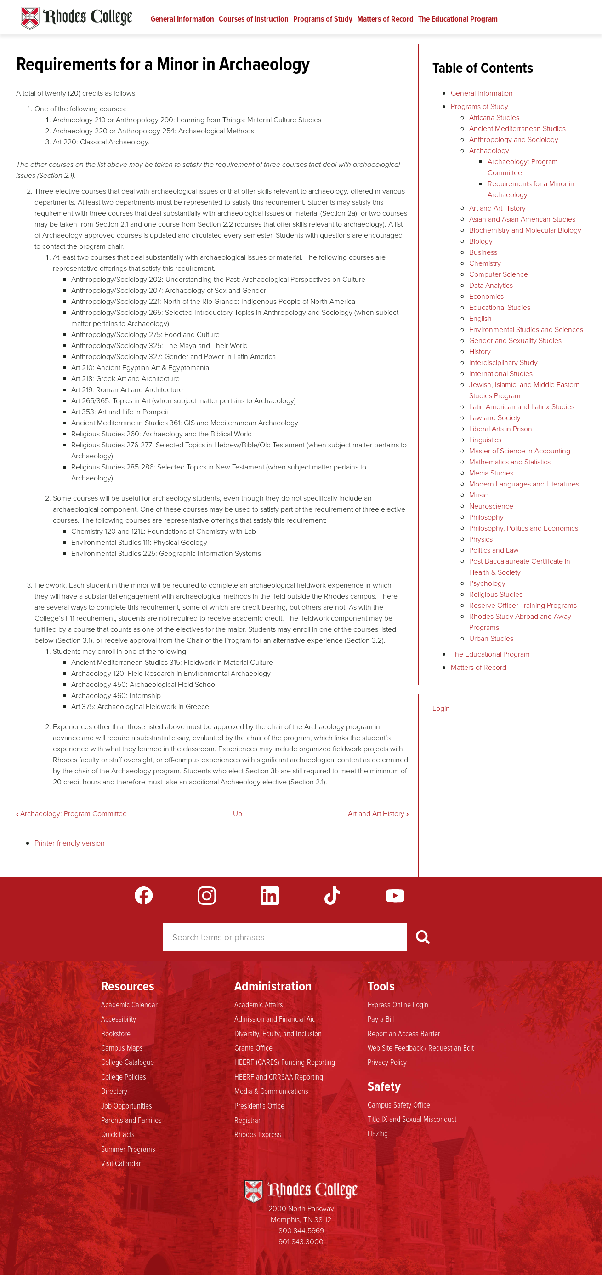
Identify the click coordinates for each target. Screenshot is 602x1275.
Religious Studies (495, 594)
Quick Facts (118, 1133)
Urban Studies (491, 638)
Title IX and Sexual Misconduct (412, 1118)
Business (483, 252)
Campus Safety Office (399, 1104)
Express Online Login (398, 1004)
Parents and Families (131, 1119)
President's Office (259, 1105)
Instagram (207, 895)
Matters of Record (385, 19)
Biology (481, 241)
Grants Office (253, 1047)
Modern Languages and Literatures (524, 484)
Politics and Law (494, 550)
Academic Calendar (129, 1004)
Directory (114, 1090)
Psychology (487, 583)
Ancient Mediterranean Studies (517, 128)
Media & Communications (271, 1090)
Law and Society (495, 417)
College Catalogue (127, 1061)
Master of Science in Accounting (519, 451)
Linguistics (485, 440)
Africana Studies (494, 117)
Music (478, 495)
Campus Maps (122, 1047)
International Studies (501, 373)
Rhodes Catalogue (76, 18)
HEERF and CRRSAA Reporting (278, 1076)
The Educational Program (458, 19)
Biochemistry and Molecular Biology (525, 230)
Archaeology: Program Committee (71, 813)
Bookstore (116, 1033)
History (480, 351)
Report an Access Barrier (404, 1033)
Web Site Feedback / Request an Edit (421, 1047)
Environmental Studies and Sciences (526, 329)
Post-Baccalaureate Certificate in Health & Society (519, 566)
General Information (182, 19)
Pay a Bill (381, 1018)
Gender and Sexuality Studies (515, 340)
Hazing (378, 1132)
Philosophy (486, 517)
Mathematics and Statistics (510, 462)
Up (237, 813)
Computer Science (498, 274)
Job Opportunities (126, 1105)
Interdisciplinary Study (503, 362)
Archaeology (489, 150)
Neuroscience (491, 506)
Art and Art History (378, 813)
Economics (486, 296)
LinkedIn (270, 895)
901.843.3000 (301, 1241)
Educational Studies (499, 307)
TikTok (332, 895)
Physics (481, 539)
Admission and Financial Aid (275, 1018)
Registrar (247, 1119)
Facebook (144, 895)
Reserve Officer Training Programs (523, 605)
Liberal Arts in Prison (500, 428)
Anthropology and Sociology (513, 139)
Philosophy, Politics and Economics (523, 528)
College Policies (123, 1076)
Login (441, 708)
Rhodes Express (257, 1133)
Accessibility (118, 1018)
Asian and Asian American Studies (522, 219)
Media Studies (491, 473)
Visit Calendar (121, 1162)
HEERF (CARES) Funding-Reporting (284, 1061)
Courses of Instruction (254, 19)
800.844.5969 (301, 1230)
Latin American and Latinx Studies (521, 406)
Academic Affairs (258, 1004)
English (480, 318)
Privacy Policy (387, 1061)
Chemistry (485, 263)
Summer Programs (128, 1148)
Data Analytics (491, 285)
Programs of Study (322, 19)
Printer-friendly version (69, 843)
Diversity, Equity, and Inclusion (278, 1033)
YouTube (395, 895)
